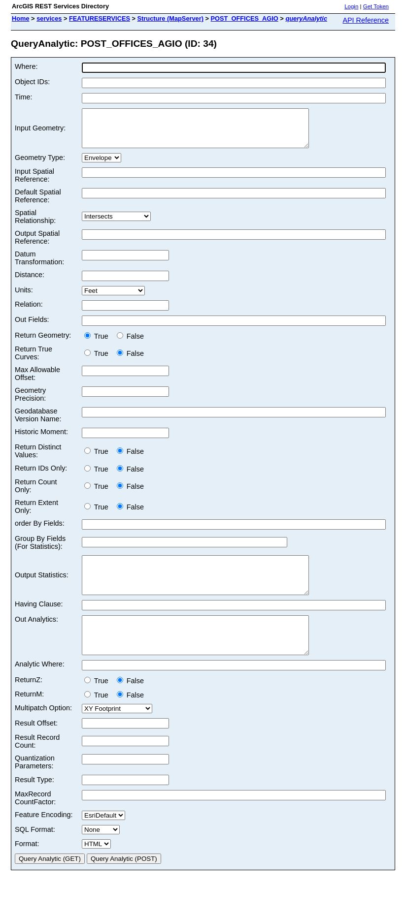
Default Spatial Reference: (38, 203)
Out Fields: (32, 327)
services (49, 18)
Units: (24, 297)
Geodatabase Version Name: (38, 422)
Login (351, 6)
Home (21, 18)
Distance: (29, 282)
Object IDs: (32, 82)
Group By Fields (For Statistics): (40, 550)
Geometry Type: (40, 165)
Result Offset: (36, 745)
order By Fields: (40, 531)
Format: (27, 866)
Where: (26, 66)
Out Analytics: (36, 634)
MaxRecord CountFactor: (35, 820)
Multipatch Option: (43, 730)
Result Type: (34, 802)
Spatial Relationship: (35, 224)
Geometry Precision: (30, 402)
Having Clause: (39, 619)
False (130, 344)
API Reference (365, 20)
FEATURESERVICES (99, 18)
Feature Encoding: (44, 837)
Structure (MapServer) (170, 18)
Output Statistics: (41, 586)
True (98, 344)
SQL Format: (35, 851)
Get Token (376, 6)
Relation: (29, 312)
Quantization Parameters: (35, 784)
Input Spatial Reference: (34, 182)
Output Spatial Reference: (37, 245)
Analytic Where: (40, 686)
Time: (23, 97)
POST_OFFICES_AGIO (244, 18)
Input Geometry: (40, 132)
